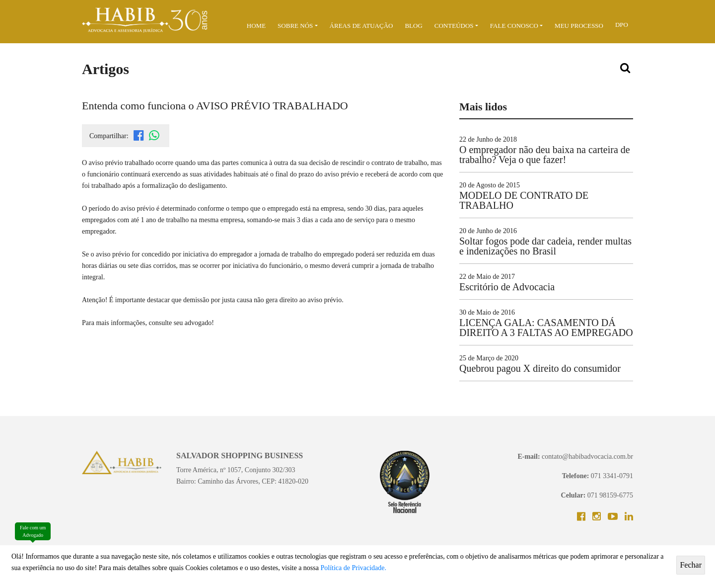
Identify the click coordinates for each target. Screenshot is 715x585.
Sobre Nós (295, 25)
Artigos (105, 69)
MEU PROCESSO (579, 25)
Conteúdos (454, 25)
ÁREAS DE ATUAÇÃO (361, 25)
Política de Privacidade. (353, 568)
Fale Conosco (514, 25)
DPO (621, 24)
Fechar (691, 565)
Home (256, 25)
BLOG (413, 25)
